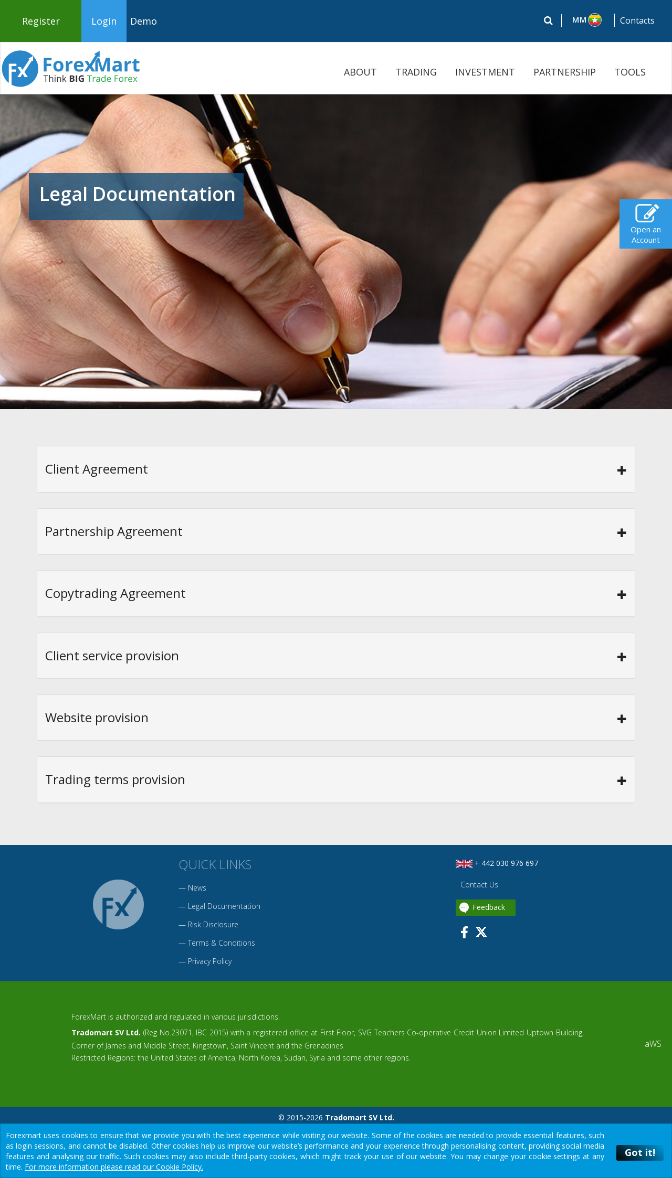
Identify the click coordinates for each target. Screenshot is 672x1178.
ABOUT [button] (360, 72)
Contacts (637, 20)
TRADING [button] (416, 72)
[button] (588, 20)
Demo (143, 21)
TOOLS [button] (630, 72)
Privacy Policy (210, 961)
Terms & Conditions (221, 943)
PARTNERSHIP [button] (564, 72)
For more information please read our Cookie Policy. (114, 1167)
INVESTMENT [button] (485, 72)
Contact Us (478, 885)
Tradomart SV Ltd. (106, 1032)
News (197, 888)
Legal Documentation (224, 906)
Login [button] (104, 21)
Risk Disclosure (213, 924)
